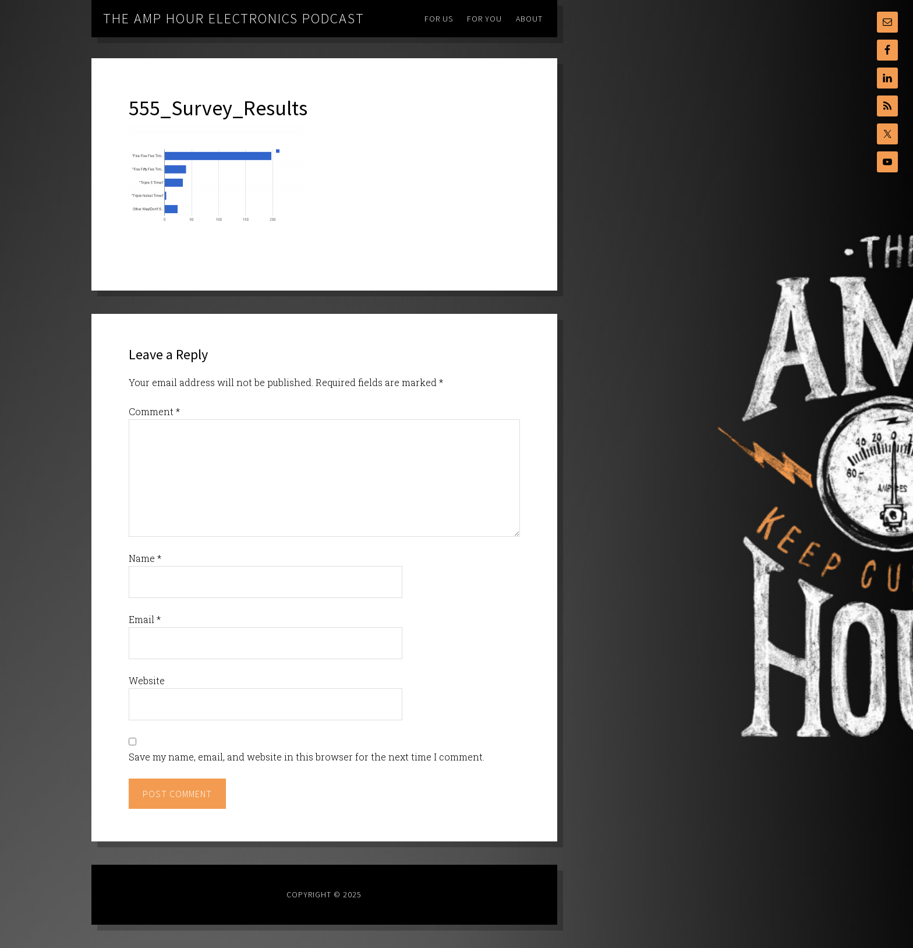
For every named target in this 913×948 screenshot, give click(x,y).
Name (145, 558)
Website (147, 680)
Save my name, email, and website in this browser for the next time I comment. (306, 757)
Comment (154, 411)
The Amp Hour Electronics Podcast (234, 18)
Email (145, 619)
